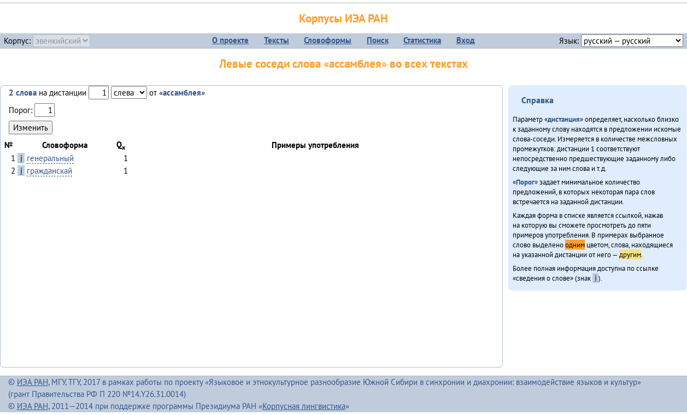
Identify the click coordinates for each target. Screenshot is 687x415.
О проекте (230, 40)
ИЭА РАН (32, 382)
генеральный (50, 158)
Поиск (378, 40)
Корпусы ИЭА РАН (343, 18)
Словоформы (327, 40)
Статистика (422, 40)
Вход (465, 40)
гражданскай (49, 170)
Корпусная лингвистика (303, 406)
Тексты (276, 40)
